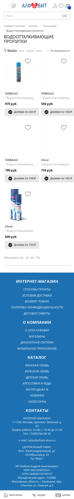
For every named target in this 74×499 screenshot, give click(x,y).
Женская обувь (37, 365)
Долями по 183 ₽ (58, 178)
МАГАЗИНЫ (13, 495)
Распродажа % (37, 389)
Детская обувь (37, 377)
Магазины (37, 336)
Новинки (37, 395)
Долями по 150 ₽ (22, 245)
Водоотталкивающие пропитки (28, 98)
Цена (22, 50)
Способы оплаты (37, 289)
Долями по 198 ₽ (22, 178)
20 (27, 257)
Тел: (37, 433)
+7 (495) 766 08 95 (13, 6)
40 (31, 257)
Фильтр (10, 50)
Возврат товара (37, 301)
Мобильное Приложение (37, 348)
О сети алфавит (37, 330)
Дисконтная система (37, 342)
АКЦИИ (39, 495)
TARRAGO (11, 93)
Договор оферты (37, 313)
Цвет (39, 50)
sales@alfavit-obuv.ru (42, 440)
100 (37, 257)
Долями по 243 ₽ (22, 112)
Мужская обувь (37, 371)
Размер (30, 50)
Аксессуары (37, 401)
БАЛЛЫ (63, 495)
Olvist (45, 160)
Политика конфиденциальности (37, 307)
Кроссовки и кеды (37, 383)
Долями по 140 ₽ (58, 112)
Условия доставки (37, 295)
